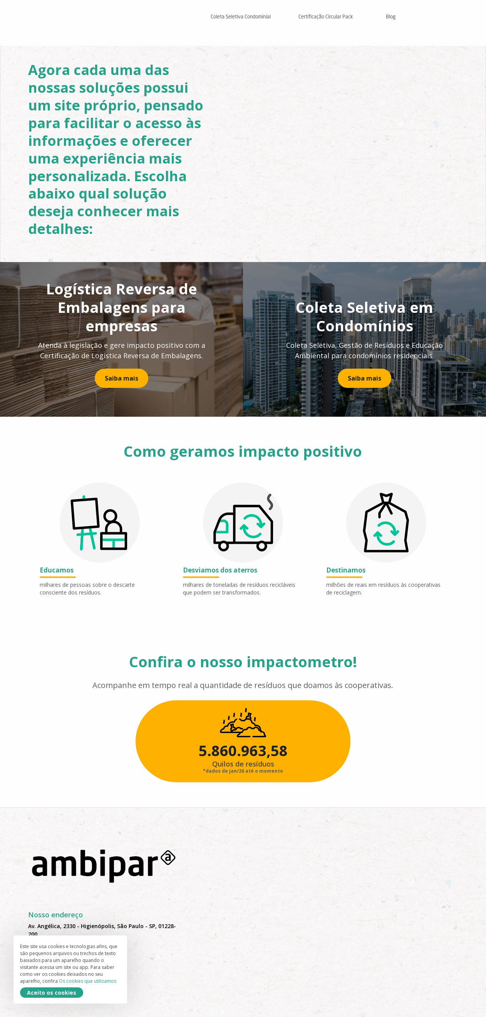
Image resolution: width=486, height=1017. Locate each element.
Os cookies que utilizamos (37, 981)
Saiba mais (121, 382)
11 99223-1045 (47, 981)
